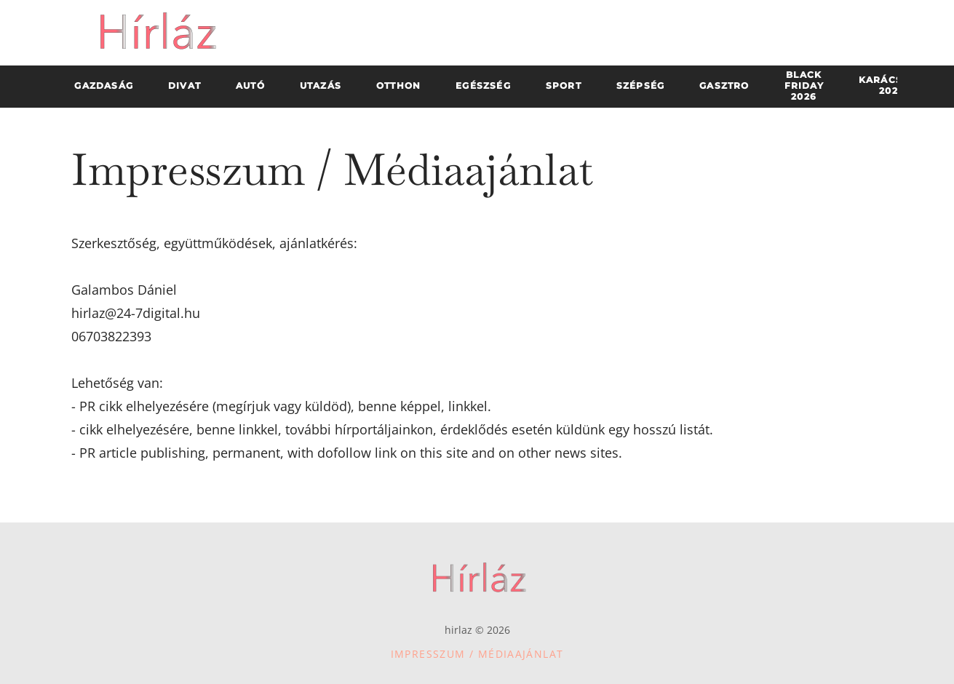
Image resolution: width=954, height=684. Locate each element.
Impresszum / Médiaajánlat (477, 654)
